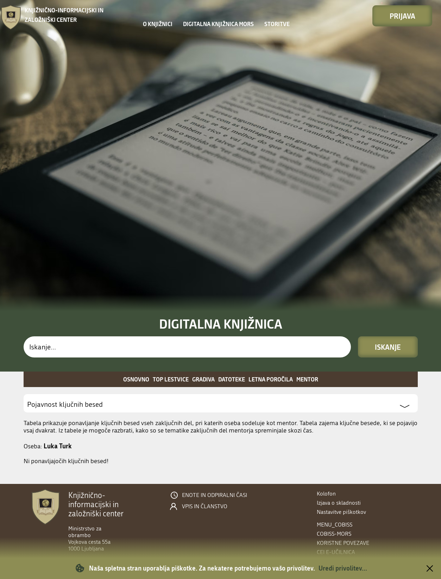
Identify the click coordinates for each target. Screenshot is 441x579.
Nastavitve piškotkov (341, 512)
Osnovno (136, 379)
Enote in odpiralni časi (214, 495)
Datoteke (231, 379)
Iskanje (388, 347)
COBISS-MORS (334, 533)
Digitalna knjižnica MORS (218, 24)
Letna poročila (270, 379)
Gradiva (203, 379)
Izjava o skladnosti (339, 502)
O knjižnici (157, 24)
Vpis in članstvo (204, 506)
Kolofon (326, 493)
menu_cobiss (334, 524)
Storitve (277, 24)
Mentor (307, 379)
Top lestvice (171, 379)
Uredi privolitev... (343, 568)
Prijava (402, 16)
